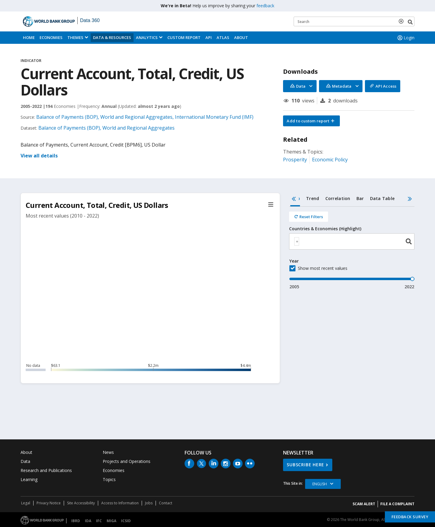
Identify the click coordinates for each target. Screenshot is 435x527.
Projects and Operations (126, 461)
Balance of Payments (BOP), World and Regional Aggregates (106, 127)
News (108, 452)
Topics (109, 479)
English (319, 484)
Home (29, 37)
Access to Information (120, 503)
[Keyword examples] (354, 21)
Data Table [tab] (382, 198)
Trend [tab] (312, 198)
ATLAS (223, 37)
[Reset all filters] (308, 217)
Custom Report (184, 37)
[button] (311, 120)
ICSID (126, 520)
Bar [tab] (360, 198)
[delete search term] (402, 21)
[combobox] (351, 241)
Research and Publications (46, 470)
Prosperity (295, 159)
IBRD (75, 520)
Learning (29, 479)
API (208, 37)
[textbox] (296, 241)
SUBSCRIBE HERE (305, 464)
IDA (88, 520)
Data (25, 461)
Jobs (149, 503)
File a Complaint (397, 503)
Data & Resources (112, 37)
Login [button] (405, 37)
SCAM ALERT (364, 503)
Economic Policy (330, 159)
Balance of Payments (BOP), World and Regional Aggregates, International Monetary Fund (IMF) (144, 117)
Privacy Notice (49, 503)
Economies (51, 37)
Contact (165, 503)
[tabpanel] (351, 248)
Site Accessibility (81, 503)
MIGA (111, 520)
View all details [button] (39, 155)
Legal (25, 503)
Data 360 (90, 20)
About (241, 37)
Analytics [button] (147, 37)
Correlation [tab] (337, 198)
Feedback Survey (410, 516)
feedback (265, 5)
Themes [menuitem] (75, 37)
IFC (99, 520)
